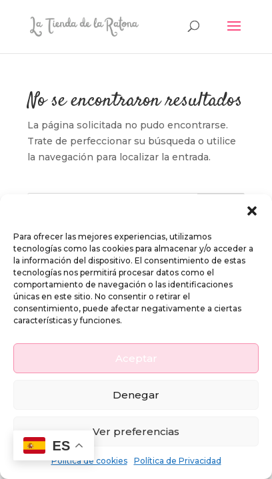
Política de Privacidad (177, 461)
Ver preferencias (136, 431)
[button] (252, 211)
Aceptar (136, 358)
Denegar (136, 395)
